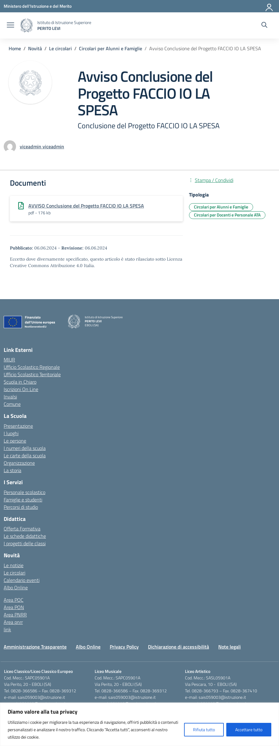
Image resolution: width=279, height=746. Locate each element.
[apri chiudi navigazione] (10, 25)
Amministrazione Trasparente (35, 646)
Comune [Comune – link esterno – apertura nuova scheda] (12, 404)
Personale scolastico (24, 492)
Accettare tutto (248, 729)
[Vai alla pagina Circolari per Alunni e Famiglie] (110, 48)
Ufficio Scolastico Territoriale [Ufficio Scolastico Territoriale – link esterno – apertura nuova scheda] (32, 374)
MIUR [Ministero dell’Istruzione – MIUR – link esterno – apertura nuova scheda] (9, 359)
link (7, 629)
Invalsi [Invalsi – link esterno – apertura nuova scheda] (10, 396)
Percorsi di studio (21, 507)
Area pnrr (13, 622)
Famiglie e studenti (23, 499)
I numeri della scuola (25, 448)
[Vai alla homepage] (26, 25)
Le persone (15, 440)
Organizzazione (19, 463)
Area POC (13, 600)
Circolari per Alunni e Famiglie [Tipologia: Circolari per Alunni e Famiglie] (221, 207)
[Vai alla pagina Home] (15, 48)
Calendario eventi (21, 580)
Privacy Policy (124, 646)
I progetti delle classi (25, 543)
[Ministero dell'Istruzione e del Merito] (38, 6)
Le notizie (13, 565)
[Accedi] (269, 6)
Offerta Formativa (22, 528)
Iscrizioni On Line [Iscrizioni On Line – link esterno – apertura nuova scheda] (21, 389)
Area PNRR (15, 614)
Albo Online (16, 587)
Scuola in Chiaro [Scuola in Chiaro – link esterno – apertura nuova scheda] (20, 381)
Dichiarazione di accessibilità (178, 646)
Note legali (229, 646)
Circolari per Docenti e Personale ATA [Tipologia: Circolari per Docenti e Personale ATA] (227, 215)
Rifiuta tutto (204, 729)
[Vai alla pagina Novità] (35, 48)
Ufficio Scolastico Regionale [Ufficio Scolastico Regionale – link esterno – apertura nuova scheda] (32, 367)
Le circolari (14, 572)
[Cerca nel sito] (264, 26)
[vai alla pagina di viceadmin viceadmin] (42, 146)
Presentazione (18, 426)
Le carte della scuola (25, 455)
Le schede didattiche (25, 536)
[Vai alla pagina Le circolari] (60, 48)
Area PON (14, 607)
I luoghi (11, 433)
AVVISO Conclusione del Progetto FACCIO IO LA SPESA (86, 205)
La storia (12, 470)
